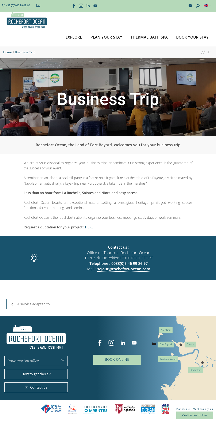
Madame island (168, 359)
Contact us (36, 387)
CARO (148, 409)
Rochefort (195, 370)
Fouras (190, 344)
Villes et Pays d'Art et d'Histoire (165, 409)
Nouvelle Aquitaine (125, 409)
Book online (117, 359)
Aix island (165, 330)
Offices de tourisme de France (51, 409)
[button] (73, 37)
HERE (89, 227)
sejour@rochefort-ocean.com (123, 268)
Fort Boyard (166, 344)
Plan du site (183, 409)
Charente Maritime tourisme (96, 409)
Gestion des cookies (194, 415)
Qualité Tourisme (72, 409)
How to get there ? (36, 374)
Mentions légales (203, 409)
